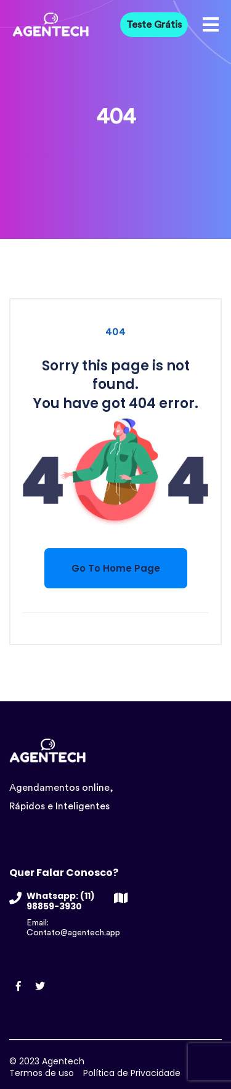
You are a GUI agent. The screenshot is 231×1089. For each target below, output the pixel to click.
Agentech (63, 1061)
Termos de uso (41, 1073)
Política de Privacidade (131, 1073)
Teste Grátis (154, 25)
